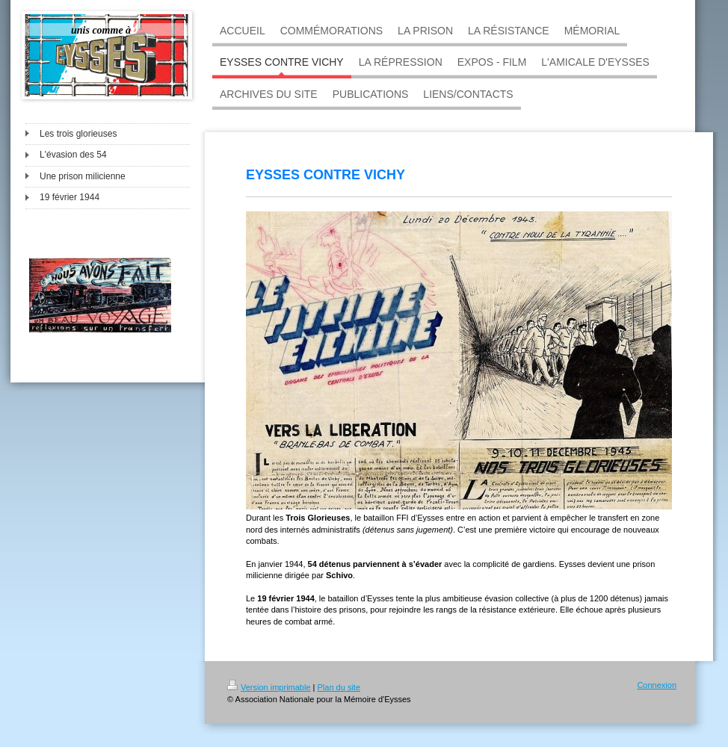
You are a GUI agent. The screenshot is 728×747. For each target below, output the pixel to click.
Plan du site (339, 687)
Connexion (656, 685)
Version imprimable (269, 687)
